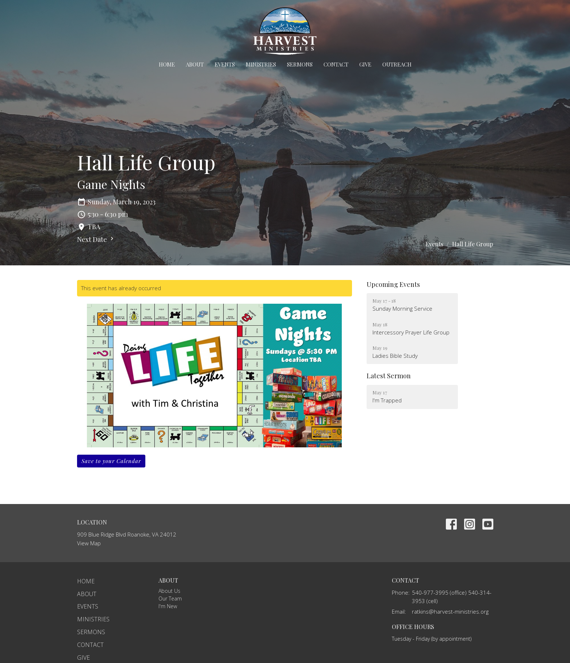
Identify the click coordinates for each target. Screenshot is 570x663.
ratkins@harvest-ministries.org (450, 611)
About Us (169, 590)
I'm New (167, 606)
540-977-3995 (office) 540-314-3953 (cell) (451, 597)
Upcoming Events (393, 284)
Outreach (397, 64)
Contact (336, 64)
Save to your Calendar (111, 461)
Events (225, 64)
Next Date (96, 239)
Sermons (300, 64)
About (195, 64)
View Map (89, 543)
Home (167, 64)
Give (365, 64)
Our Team (170, 598)
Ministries (261, 64)
